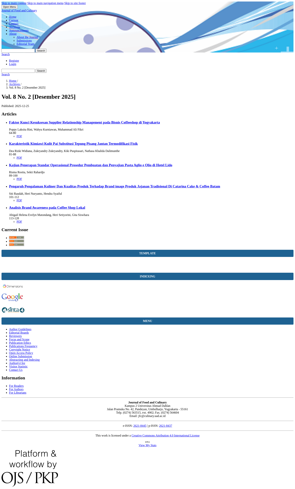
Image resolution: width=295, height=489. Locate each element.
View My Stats (147, 445)
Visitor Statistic (18, 366)
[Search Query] (18, 51)
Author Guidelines (20, 329)
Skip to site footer (75, 3)
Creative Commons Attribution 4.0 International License (166, 435)
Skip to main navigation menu (45, 3)
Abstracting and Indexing (24, 359)
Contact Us (16, 369)
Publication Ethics (20, 342)
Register (14, 60)
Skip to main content (14, 3)
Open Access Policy (21, 353)
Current (13, 20)
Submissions (24, 40)
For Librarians (17, 392)
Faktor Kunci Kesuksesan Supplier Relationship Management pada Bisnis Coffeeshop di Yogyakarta (84, 122)
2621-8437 (165, 425)
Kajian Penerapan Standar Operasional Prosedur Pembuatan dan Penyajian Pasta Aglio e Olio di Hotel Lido (90, 165)
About (13, 33)
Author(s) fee (17, 363)
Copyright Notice (19, 349)
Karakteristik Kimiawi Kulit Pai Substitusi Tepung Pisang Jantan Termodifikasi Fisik (73, 144)
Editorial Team (25, 44)
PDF (19, 136)
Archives (14, 27)
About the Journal (27, 37)
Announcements (19, 30)
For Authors (16, 389)
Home (12, 16)
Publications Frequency (23, 346)
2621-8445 (139, 425)
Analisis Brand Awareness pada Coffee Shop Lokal (47, 208)
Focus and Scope (19, 339)
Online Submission (20, 356)
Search (41, 50)
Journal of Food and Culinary (19, 10)
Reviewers (15, 336)
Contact (13, 23)
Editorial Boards (19, 332)
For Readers (16, 385)
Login (12, 64)
